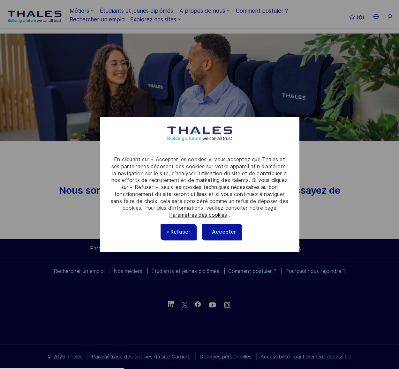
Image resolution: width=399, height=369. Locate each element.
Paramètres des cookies (198, 215)
